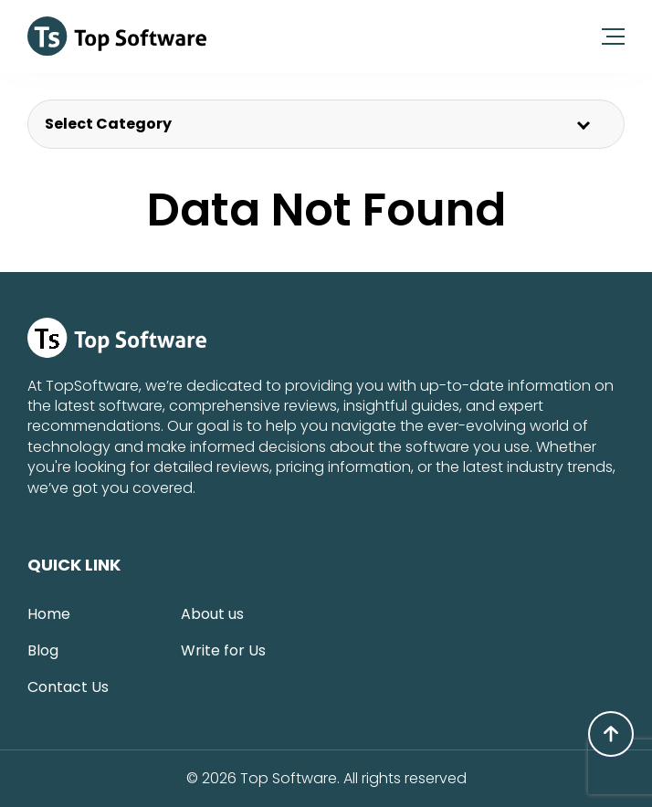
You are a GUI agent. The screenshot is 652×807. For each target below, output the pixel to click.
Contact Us (68, 686)
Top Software (288, 779)
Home (48, 613)
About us (212, 613)
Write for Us (223, 650)
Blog (42, 650)
